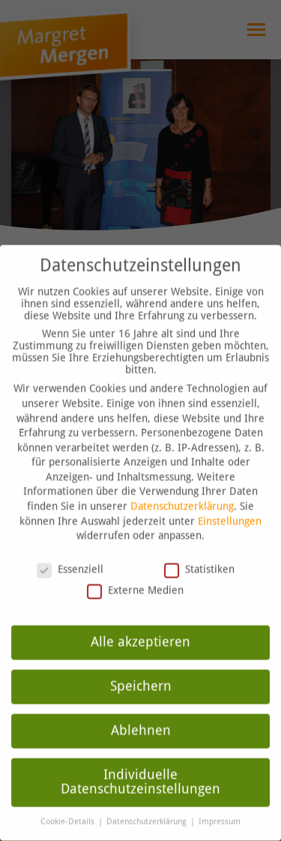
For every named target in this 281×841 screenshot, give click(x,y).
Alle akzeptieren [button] (140, 627)
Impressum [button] (220, 807)
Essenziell (70, 555)
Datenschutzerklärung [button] (147, 807)
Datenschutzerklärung (182, 492)
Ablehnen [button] (141, 716)
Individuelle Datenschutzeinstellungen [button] (140, 767)
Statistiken (199, 555)
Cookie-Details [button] (68, 807)
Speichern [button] (141, 672)
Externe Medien (135, 576)
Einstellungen (230, 506)
